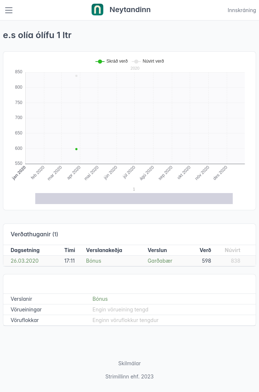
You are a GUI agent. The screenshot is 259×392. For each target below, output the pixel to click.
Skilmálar (129, 363)
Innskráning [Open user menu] (241, 10)
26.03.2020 (24, 261)
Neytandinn (121, 10)
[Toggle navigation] (9, 10)
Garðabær (160, 261)
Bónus (93, 261)
